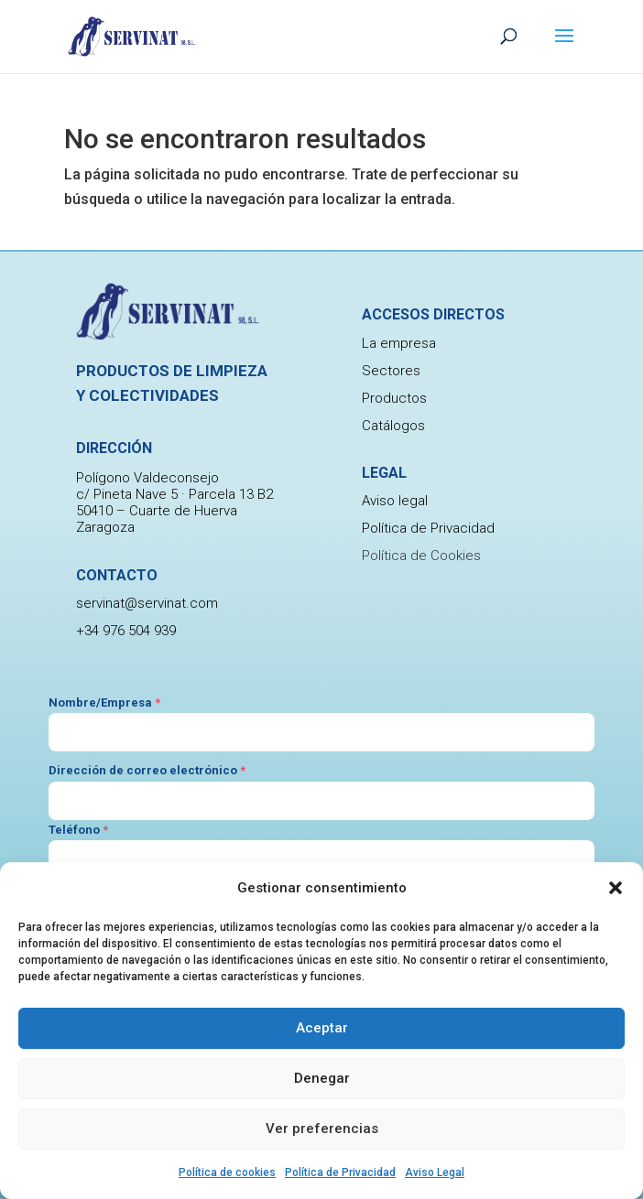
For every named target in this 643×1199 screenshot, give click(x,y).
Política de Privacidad (340, 1172)
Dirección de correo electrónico (147, 770)
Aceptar (322, 1028)
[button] (615, 888)
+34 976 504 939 (126, 630)
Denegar (322, 1078)
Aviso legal (395, 500)
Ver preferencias (322, 1128)
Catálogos (393, 425)
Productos (394, 398)
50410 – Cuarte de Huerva (156, 510)
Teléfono (78, 830)
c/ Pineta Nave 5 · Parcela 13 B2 (174, 494)
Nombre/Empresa (104, 702)
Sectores (391, 370)
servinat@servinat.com (147, 603)
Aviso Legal (434, 1172)
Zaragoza (105, 527)
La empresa (399, 343)
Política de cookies (227, 1172)
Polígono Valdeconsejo (147, 478)
